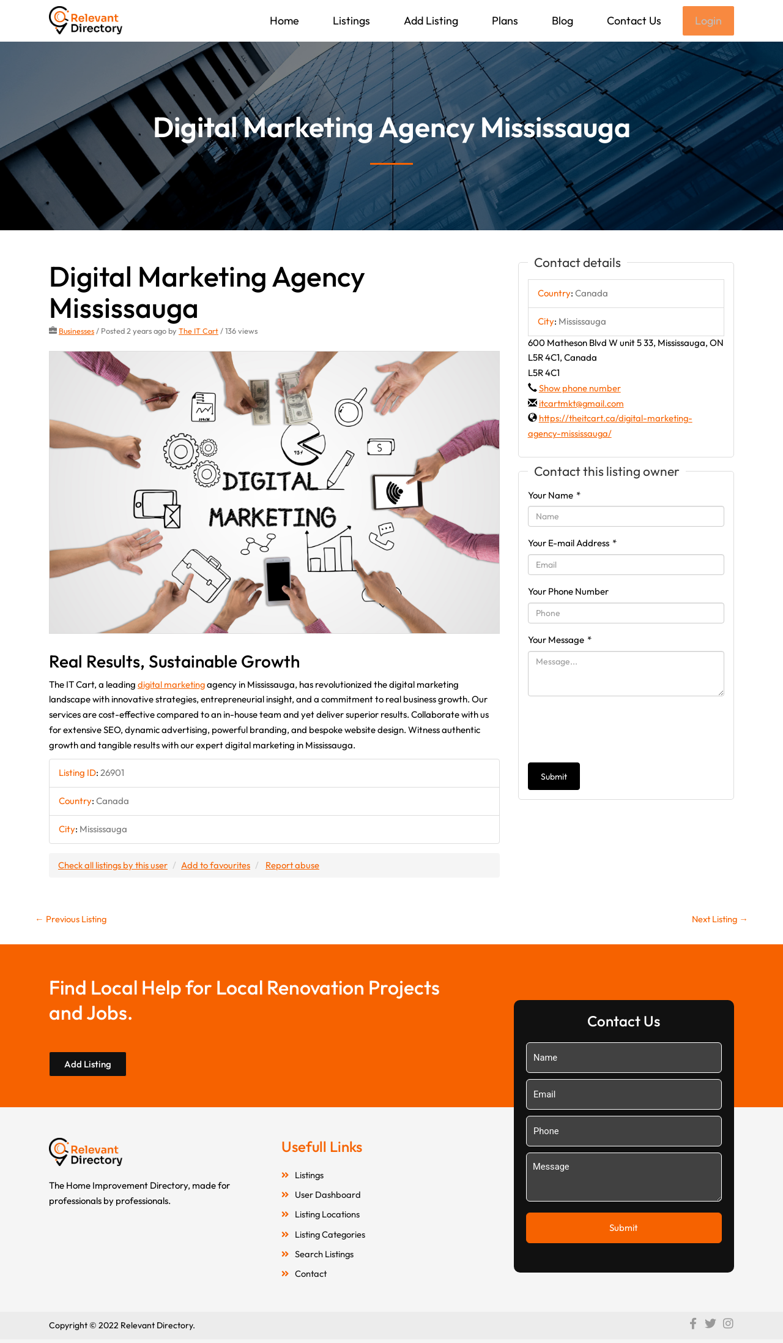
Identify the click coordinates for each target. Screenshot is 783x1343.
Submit (554, 777)
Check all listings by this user (113, 865)
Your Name (554, 496)
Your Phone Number (568, 592)
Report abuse (296, 865)
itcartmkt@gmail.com (582, 404)
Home (283, 20)
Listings (350, 20)
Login (707, 21)
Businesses (77, 332)
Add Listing (430, 20)
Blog (561, 20)
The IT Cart (199, 332)
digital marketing (172, 685)
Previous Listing (71, 920)
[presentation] (621, 730)
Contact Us (633, 20)
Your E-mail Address (572, 544)
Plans (504, 20)
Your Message (560, 641)
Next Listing (718, 920)
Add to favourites (218, 865)
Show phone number (580, 389)
